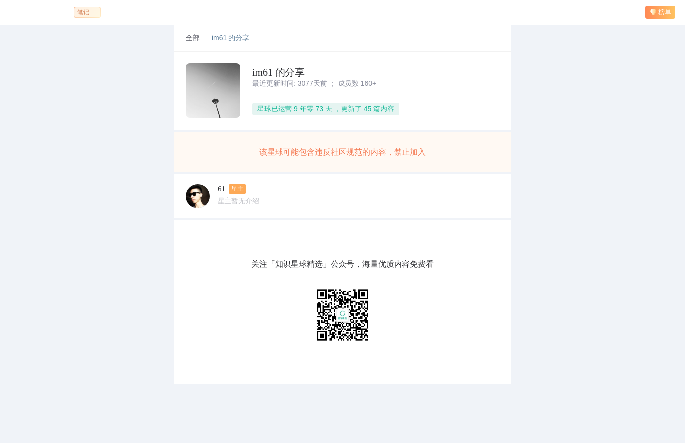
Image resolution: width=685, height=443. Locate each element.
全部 (193, 38)
